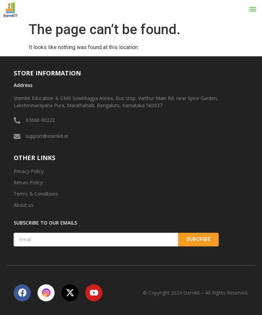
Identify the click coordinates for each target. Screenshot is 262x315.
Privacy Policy (29, 171)
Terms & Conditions (36, 193)
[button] (253, 9)
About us (23, 205)
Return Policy (28, 182)
